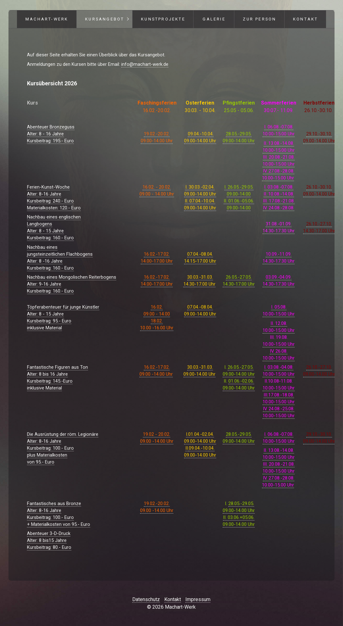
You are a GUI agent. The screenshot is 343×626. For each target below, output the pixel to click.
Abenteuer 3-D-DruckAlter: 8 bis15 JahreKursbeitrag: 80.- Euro (49, 540)
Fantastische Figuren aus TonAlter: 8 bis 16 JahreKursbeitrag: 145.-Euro (57, 374)
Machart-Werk (46, 19)
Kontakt (305, 19)
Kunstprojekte (163, 19)
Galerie (214, 19)
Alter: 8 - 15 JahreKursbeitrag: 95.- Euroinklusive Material (49, 321)
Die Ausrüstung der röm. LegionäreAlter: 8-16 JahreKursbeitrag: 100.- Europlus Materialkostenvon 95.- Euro (62, 448)
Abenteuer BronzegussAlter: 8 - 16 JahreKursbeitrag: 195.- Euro (50, 134)
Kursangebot (104, 19)
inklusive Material (44, 388)
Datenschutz (146, 599)
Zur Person (259, 19)
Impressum (197, 599)
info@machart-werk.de (144, 64)
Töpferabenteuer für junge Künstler (63, 307)
